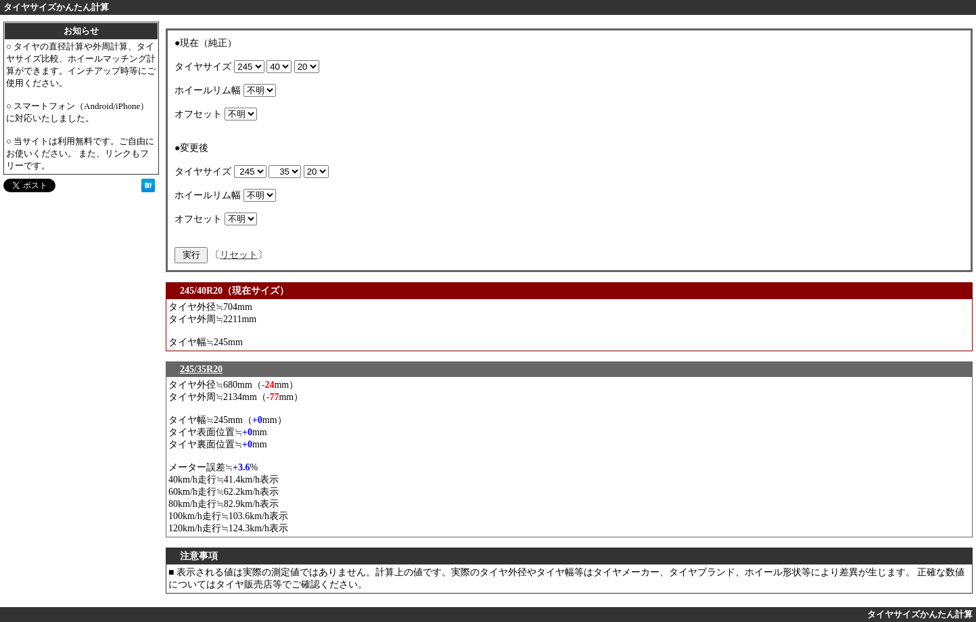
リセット (239, 255)
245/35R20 (201, 369)
